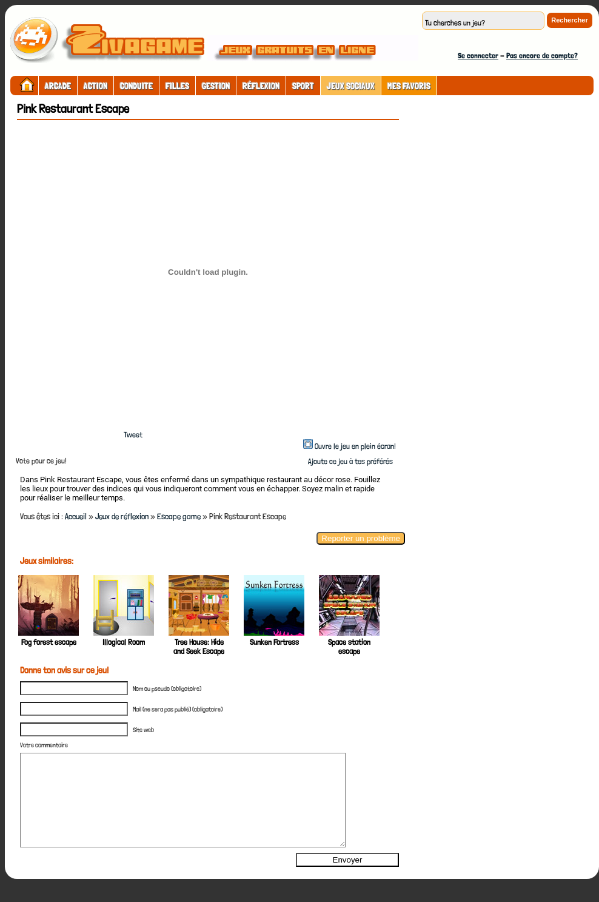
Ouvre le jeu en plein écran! (355, 446)
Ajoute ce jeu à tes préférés (349, 461)
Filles (177, 86)
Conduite (136, 86)
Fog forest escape (48, 642)
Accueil (76, 516)
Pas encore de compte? (542, 55)
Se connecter (478, 55)
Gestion (216, 86)
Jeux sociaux (351, 86)
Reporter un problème (360, 538)
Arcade (58, 86)
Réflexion (261, 86)
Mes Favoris (408, 86)
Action (95, 86)
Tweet (133, 434)
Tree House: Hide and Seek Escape (198, 647)
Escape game (179, 516)
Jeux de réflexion (122, 516)
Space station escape (349, 647)
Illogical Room (123, 642)
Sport (303, 86)
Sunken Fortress (274, 642)
